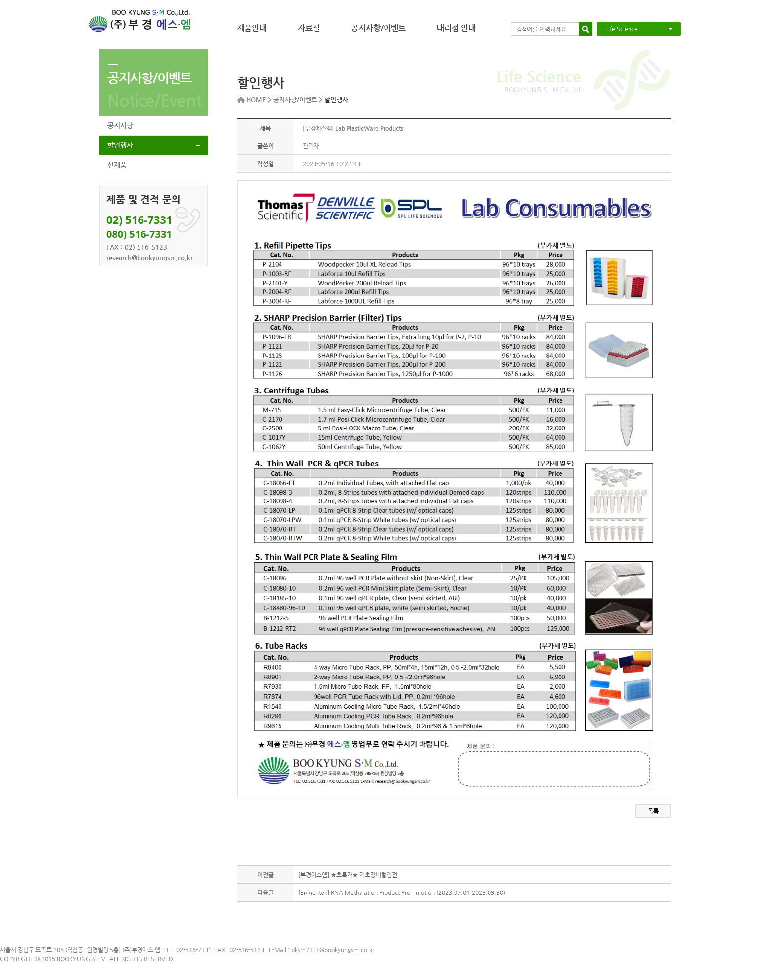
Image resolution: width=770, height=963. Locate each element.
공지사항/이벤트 (378, 28)
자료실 (309, 28)
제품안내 (252, 28)
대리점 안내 (456, 28)
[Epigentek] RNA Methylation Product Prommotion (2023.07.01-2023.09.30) (401, 892)
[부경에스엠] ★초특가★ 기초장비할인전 (347, 874)
